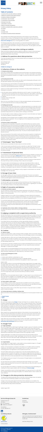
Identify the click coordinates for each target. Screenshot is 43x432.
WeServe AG (19, 155)
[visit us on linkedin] (2, 411)
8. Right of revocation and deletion (8, 25)
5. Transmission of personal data (8, 20)
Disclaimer (24, 400)
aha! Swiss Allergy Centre (27, 421)
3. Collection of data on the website (8, 17)
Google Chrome (5, 296)
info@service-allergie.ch (6, 66)
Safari (3, 297)
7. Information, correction (6, 23)
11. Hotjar (3, 30)
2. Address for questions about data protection (10, 15)
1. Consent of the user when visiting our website (11, 13)
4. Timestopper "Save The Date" (7, 18)
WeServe (6, 430)
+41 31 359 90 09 (5, 403)
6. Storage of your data (5, 22)
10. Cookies (3, 28)
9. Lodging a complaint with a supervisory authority (11, 27)
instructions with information (7, 321)
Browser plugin (31, 368)
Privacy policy (25, 402)
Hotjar (15, 302)
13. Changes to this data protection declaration (10, 33)
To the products (4, 423)
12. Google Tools (4, 31)
